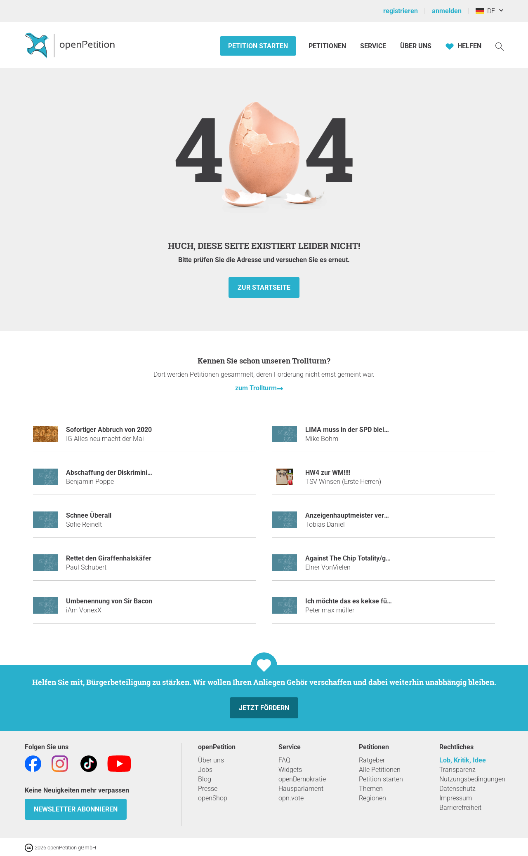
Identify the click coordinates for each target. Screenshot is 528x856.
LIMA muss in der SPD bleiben (350, 430)
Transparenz (457, 770)
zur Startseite (264, 287)
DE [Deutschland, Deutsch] (485, 11)
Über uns (211, 760)
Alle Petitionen (380, 770)
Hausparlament (300, 789)
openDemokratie (302, 779)
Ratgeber (372, 760)
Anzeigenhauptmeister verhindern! (356, 515)
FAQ (284, 760)
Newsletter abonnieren (76, 809)
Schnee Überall (88, 515)
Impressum (455, 798)
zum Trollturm (256, 388)
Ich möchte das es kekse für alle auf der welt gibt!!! (381, 601)
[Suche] (499, 46)
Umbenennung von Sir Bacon (109, 601)
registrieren (400, 11)
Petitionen (328, 46)
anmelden (447, 11)
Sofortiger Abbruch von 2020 (109, 430)
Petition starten (258, 46)
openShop (212, 798)
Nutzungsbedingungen (472, 779)
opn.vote (291, 798)
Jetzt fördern (264, 708)
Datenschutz (457, 789)
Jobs (205, 770)
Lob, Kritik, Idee (462, 760)
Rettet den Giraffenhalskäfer (108, 558)
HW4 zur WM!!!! (327, 472)
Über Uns (415, 46)
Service (373, 46)
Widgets (290, 770)
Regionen (372, 798)
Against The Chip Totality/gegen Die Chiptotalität (377, 558)
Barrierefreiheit (460, 807)
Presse (207, 789)
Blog (204, 779)
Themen (371, 789)
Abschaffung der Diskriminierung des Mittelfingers (141, 472)
